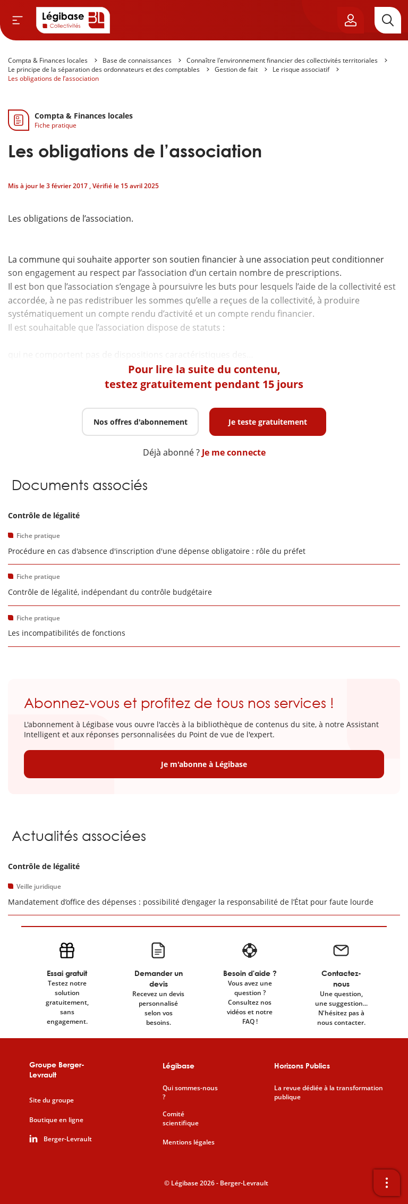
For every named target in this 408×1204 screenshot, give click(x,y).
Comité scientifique (181, 1118)
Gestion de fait (236, 69)
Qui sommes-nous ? (190, 1092)
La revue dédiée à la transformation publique (328, 1092)
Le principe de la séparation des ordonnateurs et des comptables (104, 69)
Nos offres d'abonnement (141, 422)
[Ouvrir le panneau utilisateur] (350, 20)
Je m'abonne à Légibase (204, 764)
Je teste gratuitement (267, 422)
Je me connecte (234, 452)
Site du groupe (51, 1100)
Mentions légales (189, 1142)
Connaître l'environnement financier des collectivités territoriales (282, 60)
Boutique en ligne (56, 1120)
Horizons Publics (302, 1065)
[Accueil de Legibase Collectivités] (73, 20)
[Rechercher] (388, 20)
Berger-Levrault (68, 1139)
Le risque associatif (301, 69)
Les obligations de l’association (53, 78)
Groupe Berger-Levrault (56, 1070)
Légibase (178, 1065)
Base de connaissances (137, 60)
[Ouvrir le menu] (17, 20)
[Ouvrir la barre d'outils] (386, 1182)
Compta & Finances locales (48, 60)
